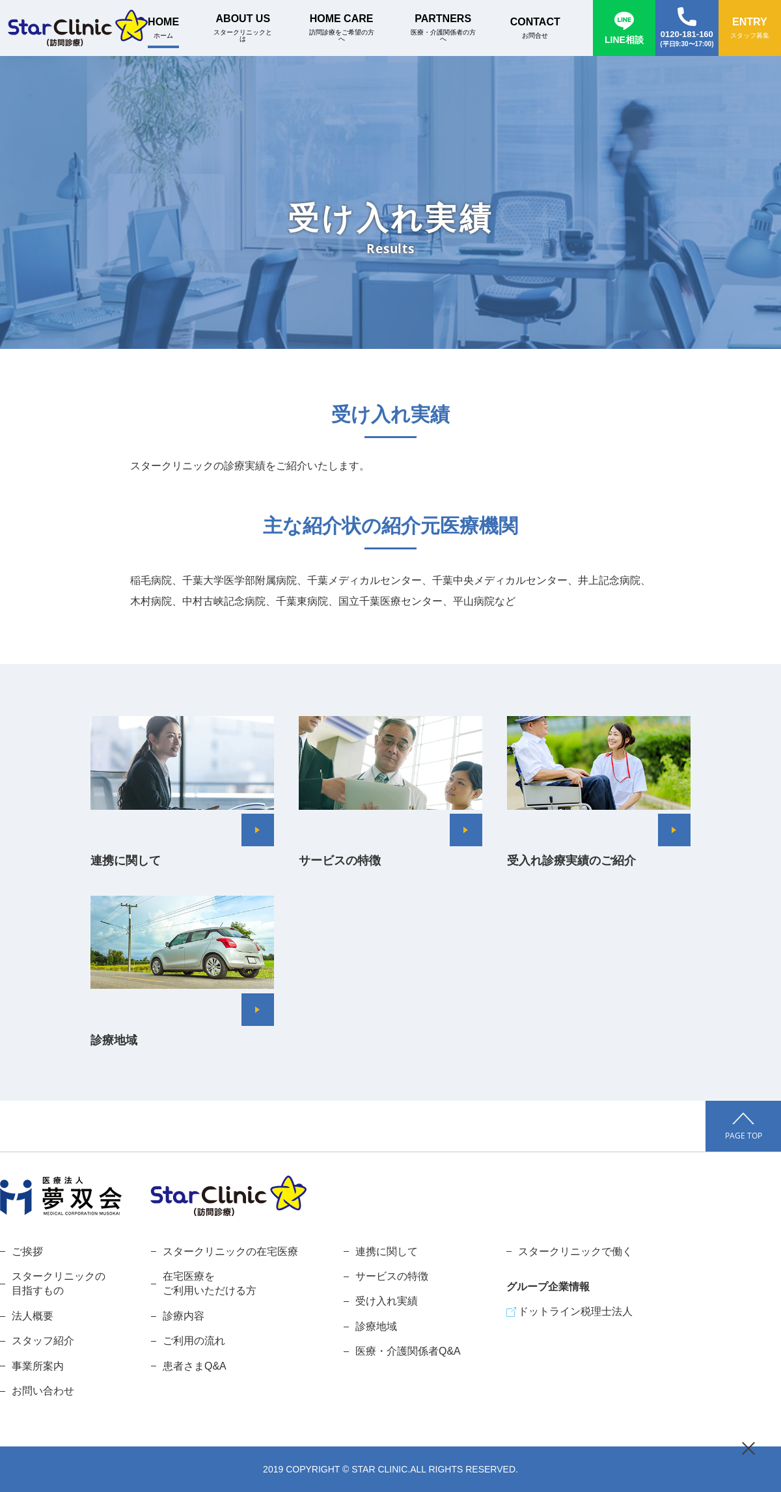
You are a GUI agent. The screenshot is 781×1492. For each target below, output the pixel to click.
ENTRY (749, 27)
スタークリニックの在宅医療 (230, 1251)
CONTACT (535, 27)
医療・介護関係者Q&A (408, 1351)
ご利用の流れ (194, 1340)
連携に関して (386, 1251)
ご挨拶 (27, 1251)
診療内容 (183, 1315)
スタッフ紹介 (43, 1340)
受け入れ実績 (386, 1300)
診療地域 (376, 1326)
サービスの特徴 (391, 1276)
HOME (163, 27)
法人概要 (32, 1315)
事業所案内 (38, 1366)
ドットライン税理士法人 (575, 1311)
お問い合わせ (43, 1390)
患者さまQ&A (194, 1366)
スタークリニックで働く (575, 1251)
